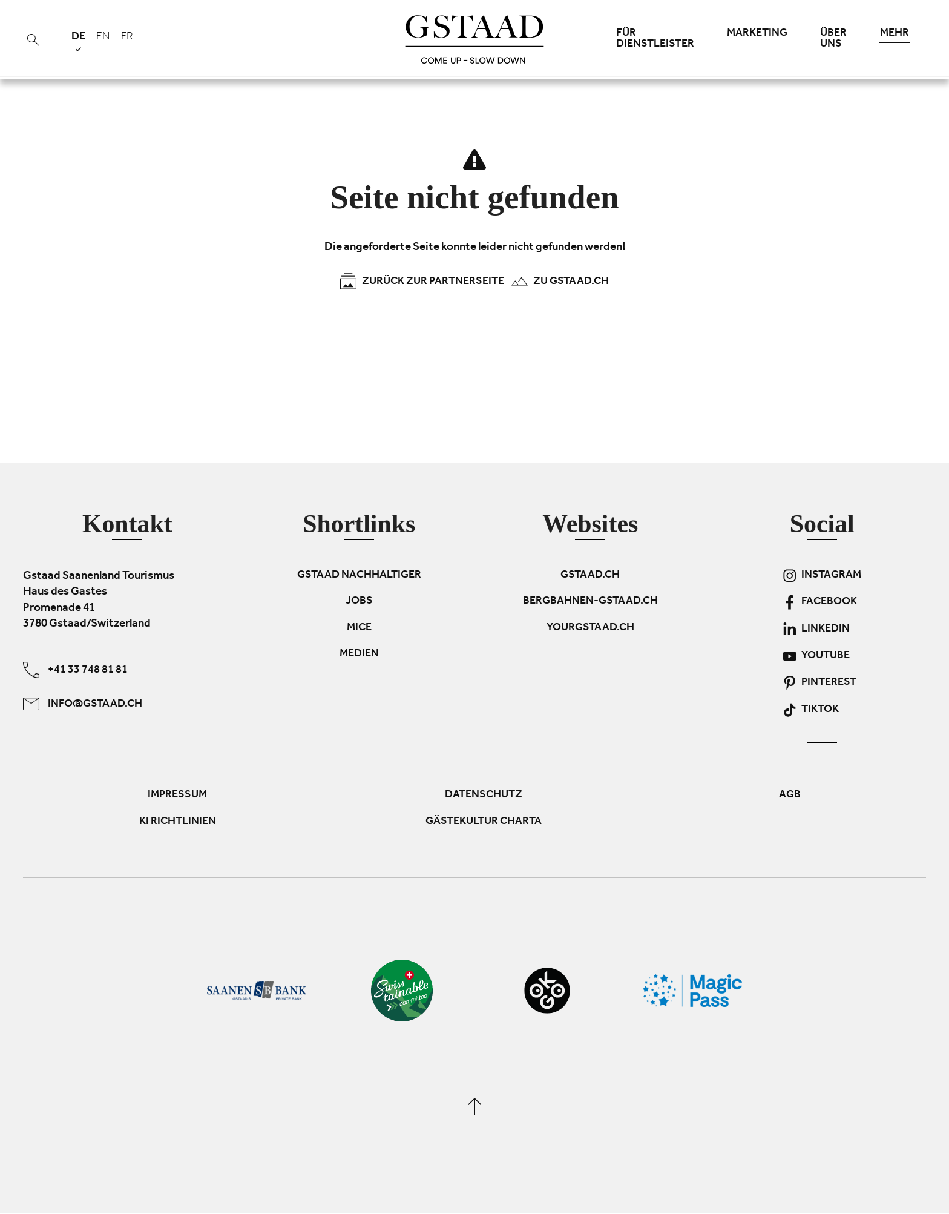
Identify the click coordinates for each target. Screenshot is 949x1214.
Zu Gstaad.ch (559, 281)
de (78, 41)
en (103, 37)
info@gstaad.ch (82, 704)
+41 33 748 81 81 (75, 670)
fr (127, 37)
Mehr (894, 36)
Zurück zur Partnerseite (422, 281)
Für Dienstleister (655, 39)
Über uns (833, 39)
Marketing (757, 33)
